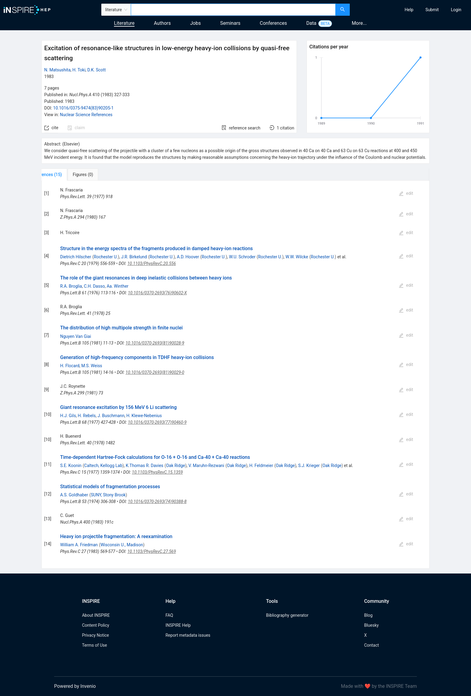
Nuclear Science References (86, 114)
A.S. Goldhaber (74, 494)
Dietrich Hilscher (75, 256)
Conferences (273, 23)
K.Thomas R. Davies (144, 465)
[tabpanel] (235, 375)
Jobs (195, 23)
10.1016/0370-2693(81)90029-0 (154, 372)
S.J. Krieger (309, 465)
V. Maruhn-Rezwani (206, 465)
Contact (371, 645)
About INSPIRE (96, 615)
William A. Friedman (79, 544)
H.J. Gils (68, 415)
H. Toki (79, 69)
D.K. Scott (96, 69)
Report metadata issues (187, 635)
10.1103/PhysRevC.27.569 (151, 551)
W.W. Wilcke (296, 256)
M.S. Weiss (91, 365)
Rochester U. (106, 256)
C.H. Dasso (94, 286)
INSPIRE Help (177, 625)
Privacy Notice (95, 635)
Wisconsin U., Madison (121, 544)
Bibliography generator (287, 615)
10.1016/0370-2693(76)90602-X (157, 292)
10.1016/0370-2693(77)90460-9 (157, 422)
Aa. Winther (117, 286)
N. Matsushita (57, 69)
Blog (368, 615)
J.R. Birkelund (134, 256)
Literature (124, 23)
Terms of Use (94, 645)
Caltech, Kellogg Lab (103, 465)
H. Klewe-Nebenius (144, 415)
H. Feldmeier (261, 465)
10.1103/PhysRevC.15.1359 (157, 472)
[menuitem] (409, 9)
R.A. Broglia (71, 286)
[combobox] (233, 10)
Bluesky (371, 625)
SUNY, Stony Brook (108, 494)
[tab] (61, 174)
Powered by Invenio (75, 686)
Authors (162, 23)
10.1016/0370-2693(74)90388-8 (157, 501)
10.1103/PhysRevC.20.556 (151, 263)
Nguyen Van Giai (75, 336)
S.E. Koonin (71, 465)
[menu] (411, 9)
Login (456, 9)
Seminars (230, 23)
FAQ (169, 615)
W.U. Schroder (242, 256)
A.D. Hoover (188, 256)
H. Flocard (70, 365)
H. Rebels (87, 415)
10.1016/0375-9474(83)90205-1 (83, 108)
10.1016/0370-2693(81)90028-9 (154, 343)
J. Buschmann (111, 415)
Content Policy (95, 625)
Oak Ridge (175, 465)
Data (311, 23)
